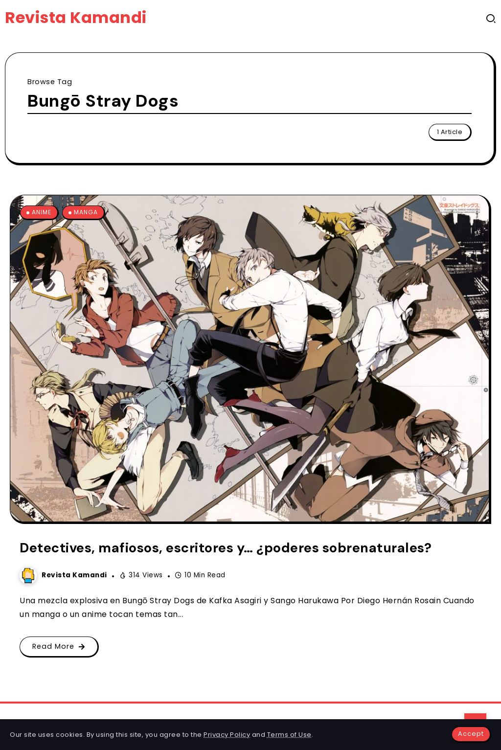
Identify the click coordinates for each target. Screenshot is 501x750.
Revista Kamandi (76, 17)
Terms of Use (289, 734)
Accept (471, 733)
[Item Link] (249, 358)
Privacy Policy (227, 734)
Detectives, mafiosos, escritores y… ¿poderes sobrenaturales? (226, 547)
